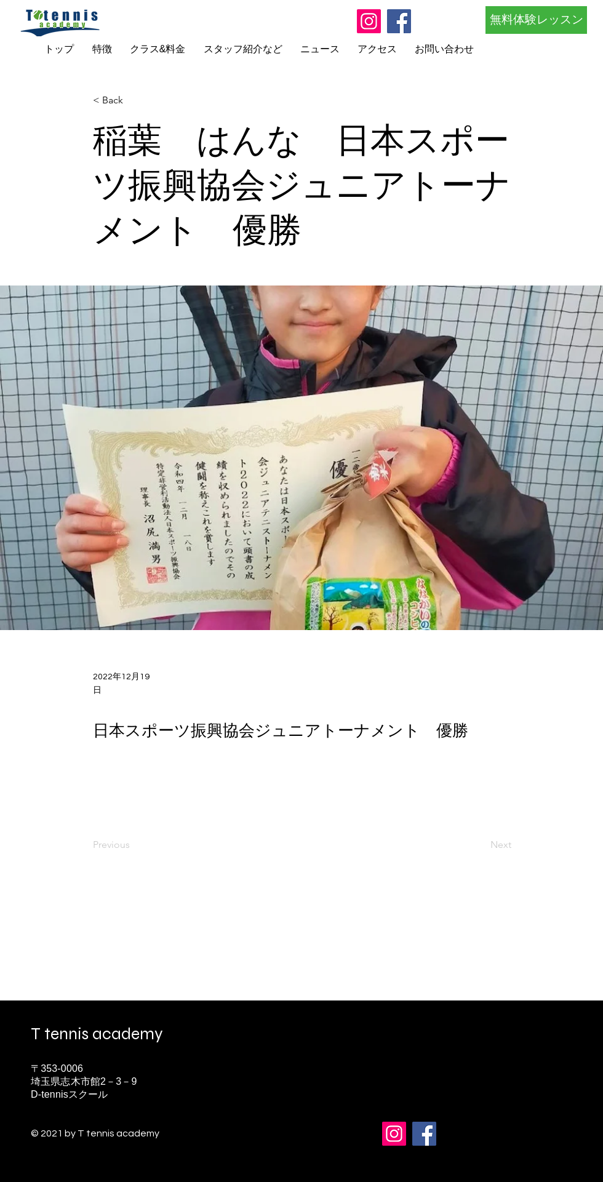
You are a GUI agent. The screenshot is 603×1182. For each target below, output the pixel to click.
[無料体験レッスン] (536, 20)
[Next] (480, 845)
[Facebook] (399, 21)
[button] (133, 101)
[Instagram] (369, 21)
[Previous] (133, 845)
